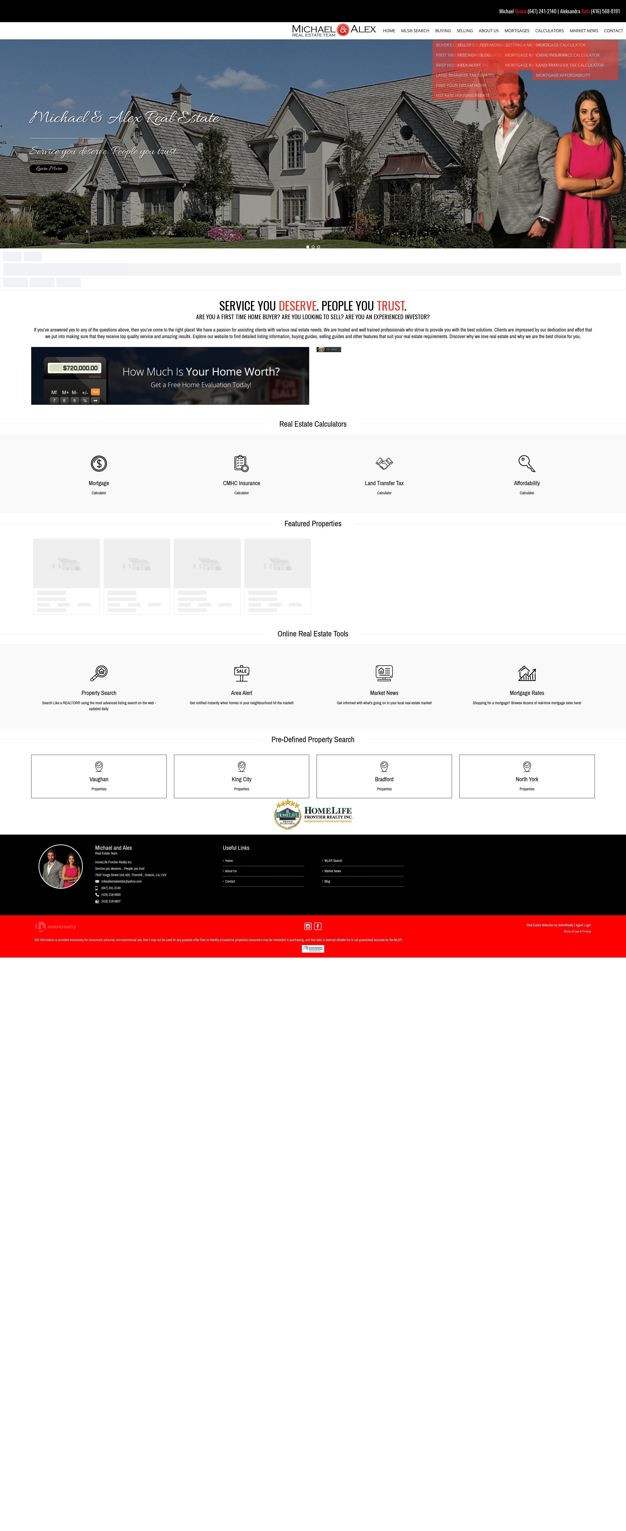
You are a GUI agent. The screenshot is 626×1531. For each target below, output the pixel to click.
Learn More (49, 169)
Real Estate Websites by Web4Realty (549, 925)
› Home (228, 860)
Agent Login (583, 925)
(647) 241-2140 (111, 888)
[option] (313, 143)
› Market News (332, 871)
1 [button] (307, 246)
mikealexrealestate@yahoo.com (121, 881)
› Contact (229, 882)
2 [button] (313, 246)
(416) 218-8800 (111, 894)
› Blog (326, 882)
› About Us (230, 871)
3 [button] (318, 246)
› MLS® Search (332, 860)
